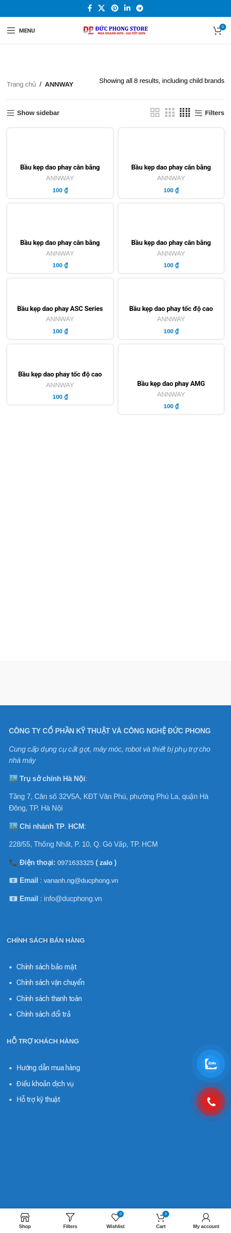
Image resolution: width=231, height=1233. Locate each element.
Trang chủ (21, 84)
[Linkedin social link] (127, 8)
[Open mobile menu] (20, 30)
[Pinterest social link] (114, 8)
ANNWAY (60, 178)
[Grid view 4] (185, 113)
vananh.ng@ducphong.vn (81, 880)
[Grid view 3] (169, 113)
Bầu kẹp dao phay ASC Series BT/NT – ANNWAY (60, 312)
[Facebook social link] (90, 8)
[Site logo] (115, 29)
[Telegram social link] (139, 8)
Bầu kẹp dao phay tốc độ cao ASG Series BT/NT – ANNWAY (60, 377)
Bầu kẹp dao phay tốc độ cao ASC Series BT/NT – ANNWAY (171, 312)
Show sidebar (38, 112)
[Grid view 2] (154, 113)
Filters (214, 112)
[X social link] (101, 8)
